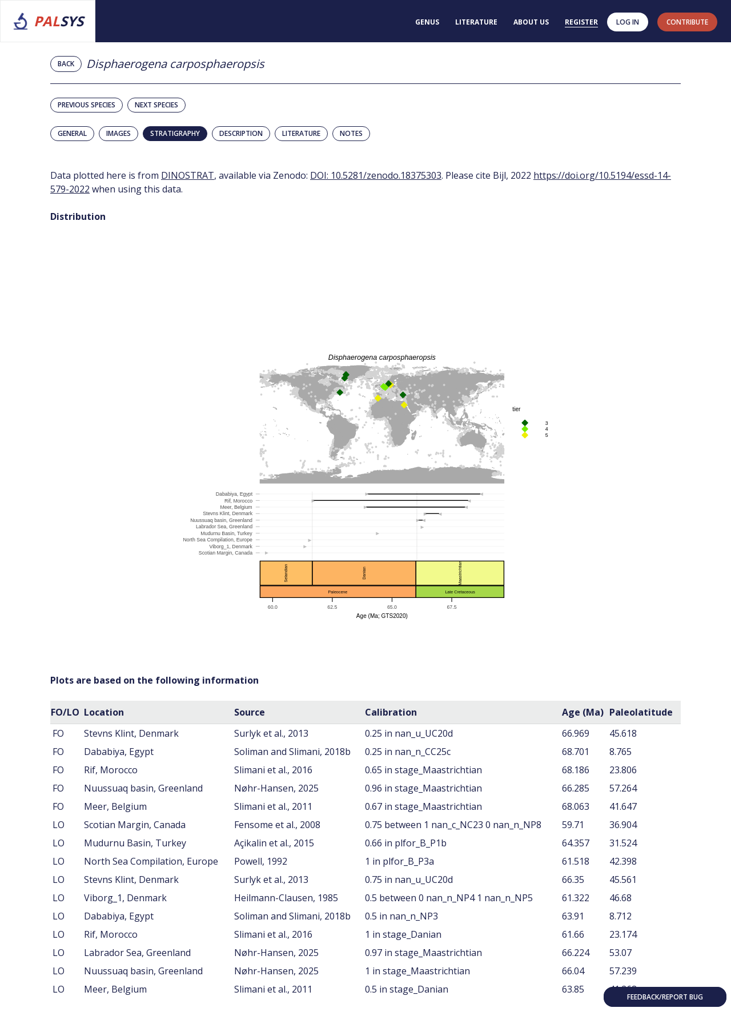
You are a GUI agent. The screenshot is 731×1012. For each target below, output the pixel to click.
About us (531, 22)
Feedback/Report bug (665, 997)
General (72, 133)
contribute (687, 22)
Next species (156, 105)
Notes (351, 133)
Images (118, 133)
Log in (627, 22)
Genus (427, 22)
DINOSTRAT (187, 175)
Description (241, 133)
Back (66, 64)
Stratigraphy (175, 133)
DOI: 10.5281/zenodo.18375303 (375, 175)
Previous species (86, 105)
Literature (476, 22)
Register (581, 22)
